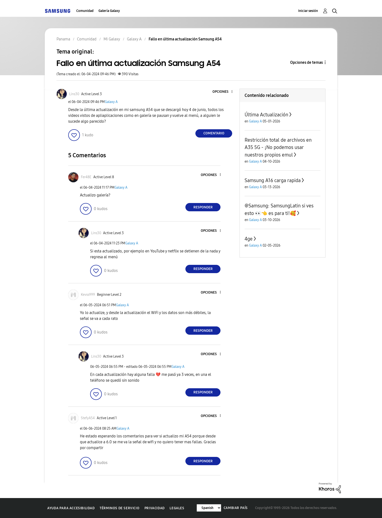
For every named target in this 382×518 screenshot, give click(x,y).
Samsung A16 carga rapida (273, 180)
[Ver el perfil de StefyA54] (88, 418)
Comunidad (85, 11)
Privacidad (154, 508)
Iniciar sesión (308, 11)
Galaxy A (111, 102)
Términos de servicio (119, 508)
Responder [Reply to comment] (203, 207)
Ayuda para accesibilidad (71, 508)
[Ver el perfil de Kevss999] (88, 295)
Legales (177, 508)
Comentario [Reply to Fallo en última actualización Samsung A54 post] (213, 133)
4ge (249, 239)
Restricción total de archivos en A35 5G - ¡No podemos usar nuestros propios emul (278, 147)
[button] (223, 92)
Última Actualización (266, 115)
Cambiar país (236, 508)
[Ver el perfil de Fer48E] (86, 177)
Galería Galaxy (109, 11)
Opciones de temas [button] (306, 62)
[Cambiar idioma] (209, 508)
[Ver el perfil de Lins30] (74, 94)
